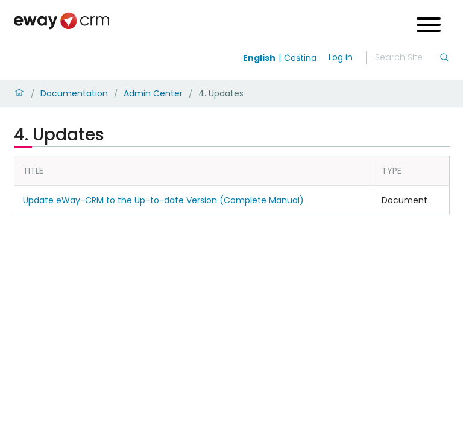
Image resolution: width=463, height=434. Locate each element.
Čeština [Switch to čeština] (300, 58)
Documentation (74, 93)
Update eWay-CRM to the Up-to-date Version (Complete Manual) (163, 200)
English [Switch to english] (259, 58)
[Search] (407, 57)
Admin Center (153, 93)
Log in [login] (341, 57)
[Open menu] (429, 26)
